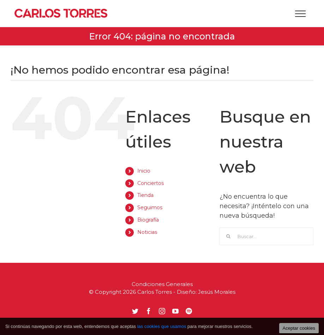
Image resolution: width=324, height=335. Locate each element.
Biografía (148, 220)
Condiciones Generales (162, 284)
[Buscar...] (266, 236)
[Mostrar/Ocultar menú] (300, 14)
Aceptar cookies (299, 328)
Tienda (145, 195)
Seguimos (149, 207)
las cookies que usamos (161, 326)
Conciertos (150, 183)
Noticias (147, 232)
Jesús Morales (216, 292)
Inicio (143, 171)
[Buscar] (228, 236)
